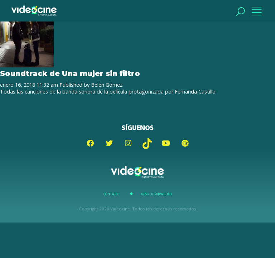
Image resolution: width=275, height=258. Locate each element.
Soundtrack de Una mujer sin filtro (70, 73)
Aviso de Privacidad (156, 194)
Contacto (111, 194)
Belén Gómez (106, 84)
